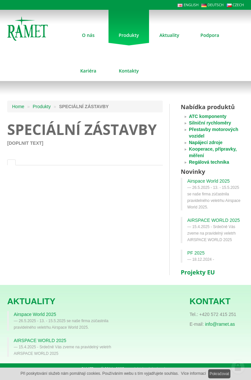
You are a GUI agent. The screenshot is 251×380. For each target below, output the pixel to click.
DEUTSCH (212, 4)
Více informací (193, 373)
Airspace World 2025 (208, 181)
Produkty (42, 106)
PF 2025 (196, 253)
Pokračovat (219, 374)
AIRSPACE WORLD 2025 (213, 220)
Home (18, 106)
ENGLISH (187, 4)
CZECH (235, 4)
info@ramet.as (220, 324)
